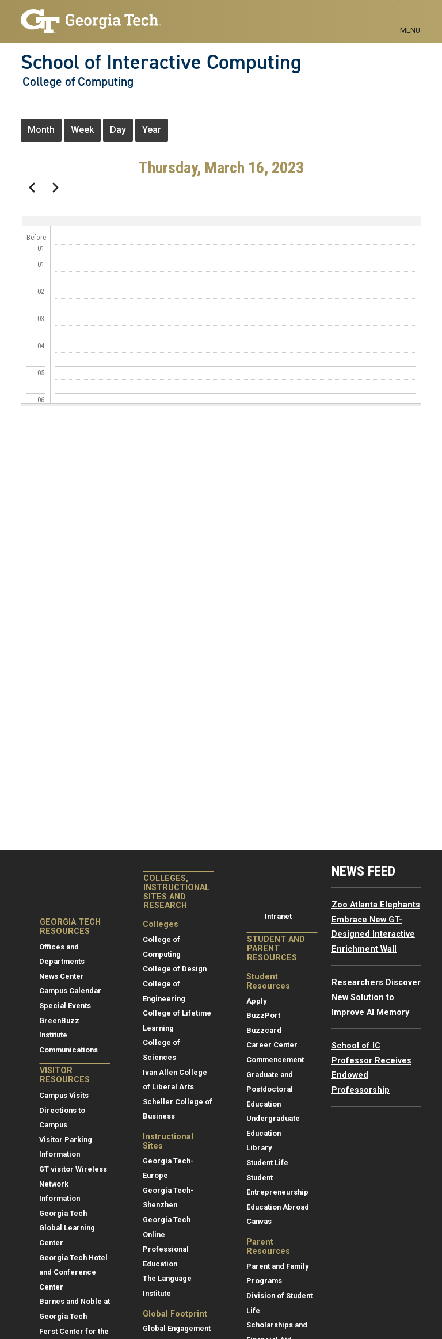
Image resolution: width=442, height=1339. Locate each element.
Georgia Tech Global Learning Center (67, 1228)
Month (41, 129)
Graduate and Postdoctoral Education (269, 1089)
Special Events (65, 1005)
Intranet (278, 916)
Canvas (259, 1221)
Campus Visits (64, 1095)
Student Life (267, 1162)
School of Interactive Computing (161, 62)
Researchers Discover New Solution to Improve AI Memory (376, 997)
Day (118, 129)
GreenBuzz (59, 1020)
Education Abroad (277, 1207)
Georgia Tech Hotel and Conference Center (73, 1272)
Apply (256, 1001)
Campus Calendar (70, 990)
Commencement (275, 1059)
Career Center (272, 1044)
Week (82, 129)
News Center (61, 976)
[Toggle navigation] (410, 17)
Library (259, 1147)
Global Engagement (177, 1328)
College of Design (175, 968)
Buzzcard (263, 1030)
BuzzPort (263, 1015)
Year (151, 129)
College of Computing (78, 82)
